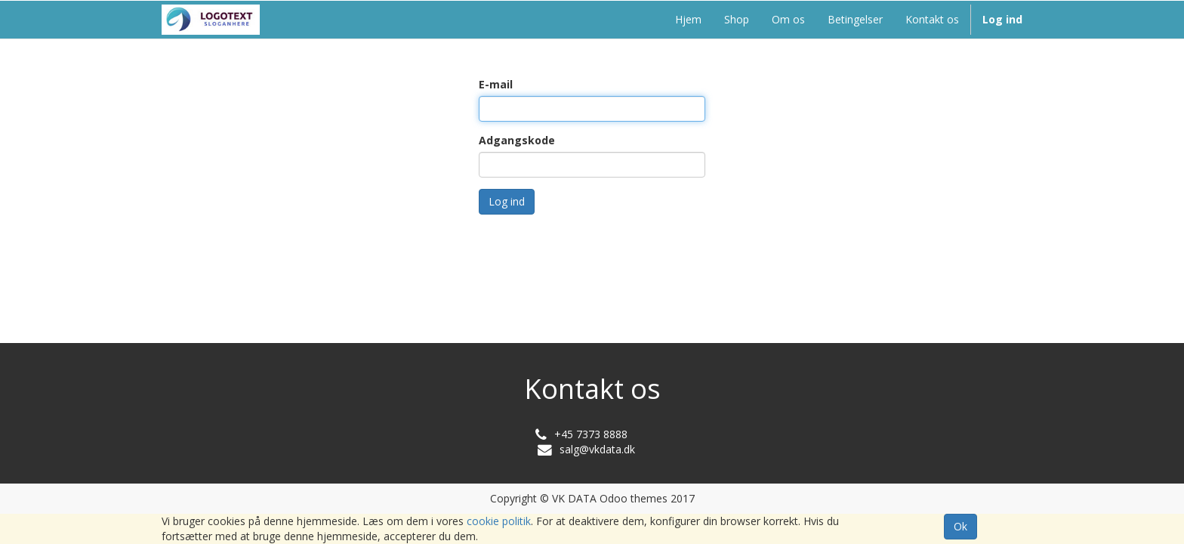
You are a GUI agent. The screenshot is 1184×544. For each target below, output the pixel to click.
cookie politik (499, 521)
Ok (960, 526)
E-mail (496, 84)
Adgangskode (517, 140)
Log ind (507, 201)
